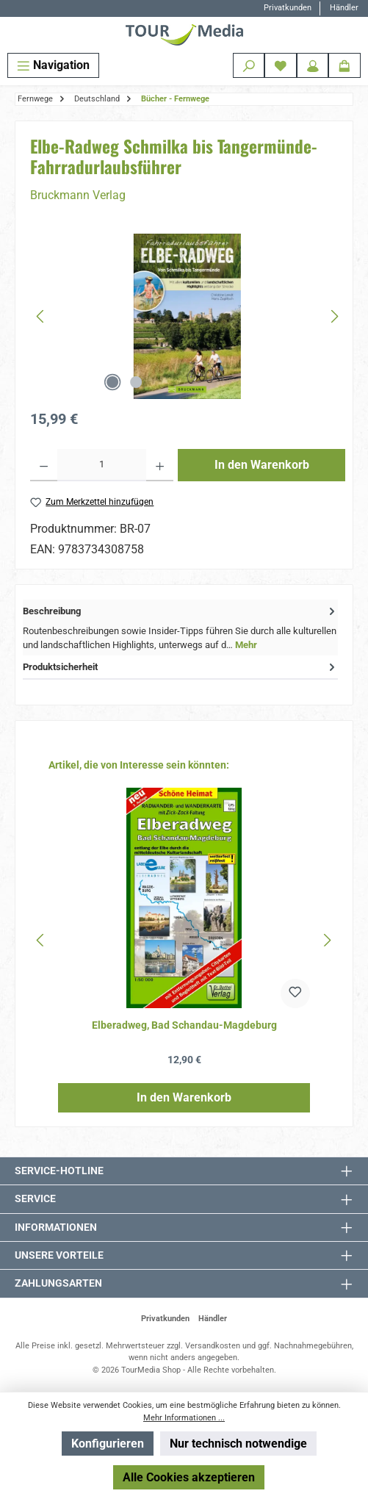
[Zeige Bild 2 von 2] (136, 382)
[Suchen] (249, 65)
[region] (187, 316)
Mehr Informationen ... (184, 1418)
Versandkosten (212, 1346)
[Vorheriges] (41, 316)
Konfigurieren (107, 1444)
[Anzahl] (102, 465)
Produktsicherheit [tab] (180, 667)
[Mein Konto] (313, 65)
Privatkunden (287, 7)
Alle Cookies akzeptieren (189, 1477)
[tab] (180, 627)
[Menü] (53, 65)
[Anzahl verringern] (43, 465)
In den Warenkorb (261, 465)
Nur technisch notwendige (238, 1444)
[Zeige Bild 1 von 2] (112, 382)
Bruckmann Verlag (78, 195)
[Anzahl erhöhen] (159, 465)
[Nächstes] (334, 316)
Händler (344, 7)
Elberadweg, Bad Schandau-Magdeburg (184, 1025)
